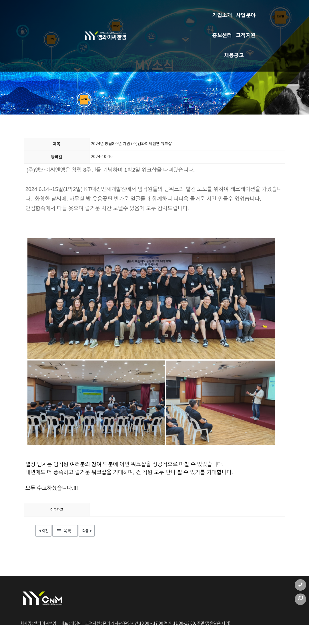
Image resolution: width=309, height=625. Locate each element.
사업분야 (115, 10)
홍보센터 (154, 10)
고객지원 (194, 10)
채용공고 (233, 10)
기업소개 (75, 10)
